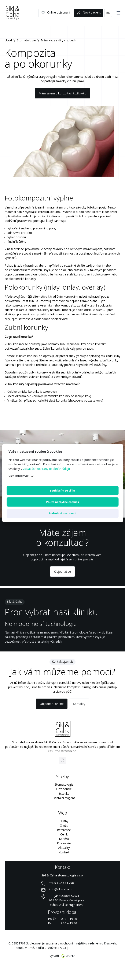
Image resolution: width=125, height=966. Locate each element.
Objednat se (62, 572)
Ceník (64, 834)
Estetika (64, 793)
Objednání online (52, 704)
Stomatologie (26, 40)
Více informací (18, 476)
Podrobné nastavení (62, 513)
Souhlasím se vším (62, 490)
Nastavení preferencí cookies (89, 948)
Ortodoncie (64, 789)
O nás (64, 825)
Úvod (8, 40)
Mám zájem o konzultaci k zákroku (62, 93)
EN (108, 12)
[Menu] (118, 13)
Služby (64, 821)
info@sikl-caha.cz (61, 889)
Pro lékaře (64, 843)
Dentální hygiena (64, 798)
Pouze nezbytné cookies (62, 502)
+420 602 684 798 (61, 883)
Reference (64, 830)
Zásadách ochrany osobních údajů (46, 468)
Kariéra (64, 839)
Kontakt (64, 852)
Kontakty (79, 704)
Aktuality (64, 847)
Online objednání (55, 12)
